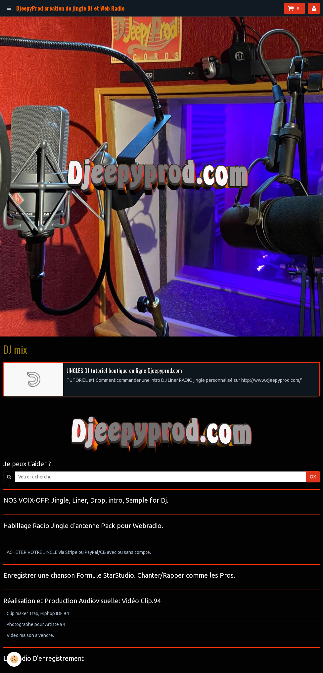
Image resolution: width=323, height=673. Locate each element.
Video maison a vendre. (30, 635)
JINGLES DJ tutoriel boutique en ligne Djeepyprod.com (124, 370)
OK (313, 476)
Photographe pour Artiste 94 (36, 624)
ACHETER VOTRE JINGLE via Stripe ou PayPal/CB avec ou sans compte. (79, 552)
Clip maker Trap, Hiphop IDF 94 (38, 613)
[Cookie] (14, 659)
